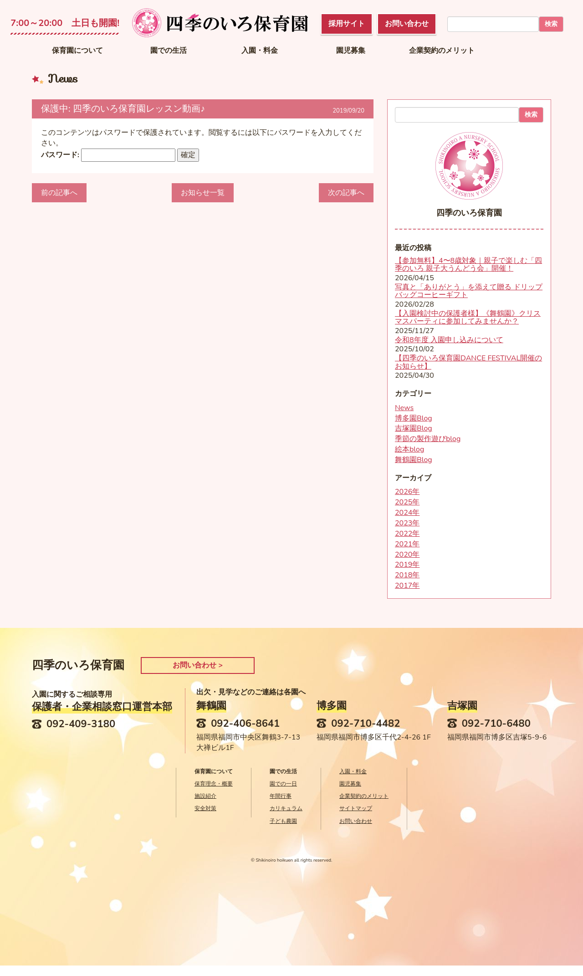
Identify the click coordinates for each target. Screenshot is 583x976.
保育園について (77, 51)
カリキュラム (286, 808)
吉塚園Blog (413, 428)
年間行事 (281, 796)
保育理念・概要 (213, 783)
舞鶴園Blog (413, 460)
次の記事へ (346, 193)
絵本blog (409, 449)
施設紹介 (205, 796)
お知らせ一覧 (203, 193)
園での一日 (283, 783)
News (404, 408)
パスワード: (108, 155)
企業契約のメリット (442, 51)
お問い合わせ (355, 821)
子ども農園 (283, 821)
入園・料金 (259, 51)
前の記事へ (59, 193)
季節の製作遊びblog (427, 439)
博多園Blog (413, 418)
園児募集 (350, 51)
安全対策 (205, 808)
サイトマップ (355, 808)
